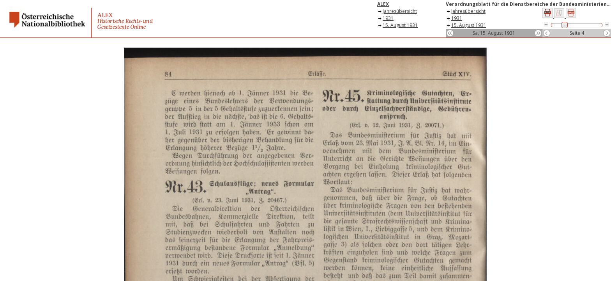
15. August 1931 (400, 25)
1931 (388, 18)
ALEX (383, 4)
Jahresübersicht (400, 11)
